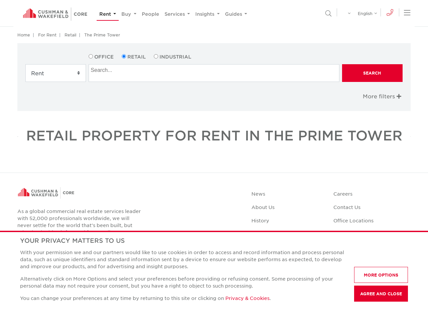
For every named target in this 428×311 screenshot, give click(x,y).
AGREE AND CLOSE (381, 293)
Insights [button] (205, 14)
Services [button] (175, 14)
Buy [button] (126, 14)
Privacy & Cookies (247, 298)
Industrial (175, 57)
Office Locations (353, 220)
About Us (263, 207)
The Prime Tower (102, 34)
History (260, 220)
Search (372, 73)
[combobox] (214, 73)
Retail (70, 34)
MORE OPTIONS (381, 275)
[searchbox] (215, 69)
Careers (342, 194)
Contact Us (346, 207)
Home (23, 34)
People (150, 14)
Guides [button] (234, 14)
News (258, 194)
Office (104, 57)
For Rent (47, 34)
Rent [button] (105, 14)
